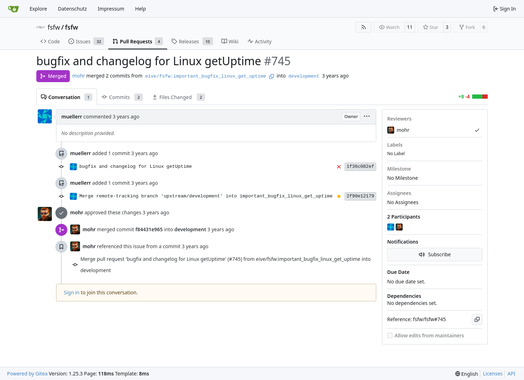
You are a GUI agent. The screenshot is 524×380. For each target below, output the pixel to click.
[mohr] (400, 227)
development (303, 76)
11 (410, 27)
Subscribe (435, 254)
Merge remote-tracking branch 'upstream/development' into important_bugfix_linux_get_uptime (206, 196)
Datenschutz (72, 8)
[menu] (366, 117)
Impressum (111, 8)
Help (140, 8)
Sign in (71, 292)
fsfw (54, 27)
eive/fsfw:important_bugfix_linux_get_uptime (205, 76)
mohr (78, 75)
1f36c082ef (360, 166)
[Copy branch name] (271, 76)
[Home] (13, 8)
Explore (38, 8)
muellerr (71, 116)
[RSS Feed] (363, 27)
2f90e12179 (360, 196)
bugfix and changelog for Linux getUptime (135, 166)
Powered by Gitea (27, 373)
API (511, 373)
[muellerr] (391, 227)
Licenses (493, 373)
